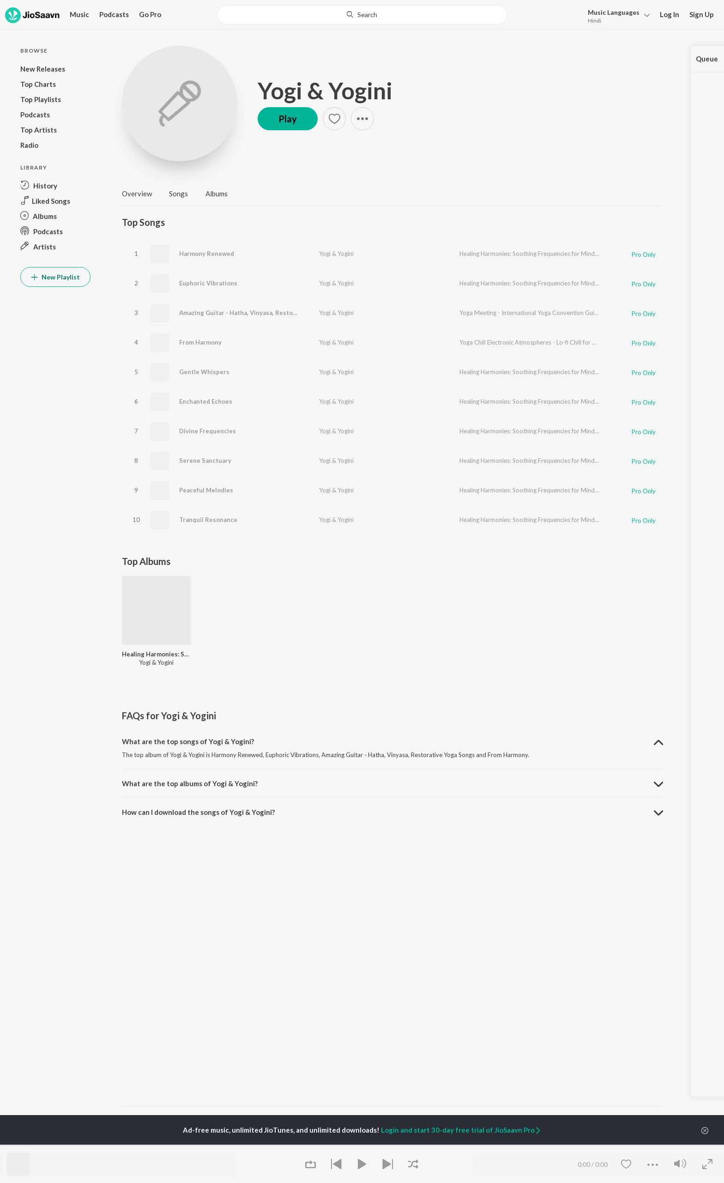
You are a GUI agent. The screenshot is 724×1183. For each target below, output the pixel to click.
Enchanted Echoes (205, 401)
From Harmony (200, 342)
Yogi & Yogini (325, 90)
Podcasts (114, 14)
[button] (616, 15)
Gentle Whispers (204, 372)
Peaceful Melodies (206, 490)
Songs (178, 193)
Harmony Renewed (206, 253)
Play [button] (287, 118)
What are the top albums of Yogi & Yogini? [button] (190, 783)
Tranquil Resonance (208, 519)
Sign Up (701, 14)
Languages (614, 12)
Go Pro (150, 14)
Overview (137, 193)
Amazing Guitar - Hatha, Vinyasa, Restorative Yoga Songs (262, 312)
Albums (216, 193)
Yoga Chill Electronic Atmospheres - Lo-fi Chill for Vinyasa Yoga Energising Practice (569, 342)
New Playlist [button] (55, 277)
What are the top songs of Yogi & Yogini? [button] (188, 741)
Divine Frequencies (207, 431)
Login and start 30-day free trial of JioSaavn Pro (461, 1130)
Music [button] (79, 14)
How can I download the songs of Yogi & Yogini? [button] (198, 812)
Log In (669, 14)
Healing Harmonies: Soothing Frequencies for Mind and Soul (539, 253)
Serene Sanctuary (205, 460)
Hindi (594, 21)
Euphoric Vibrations (208, 283)
